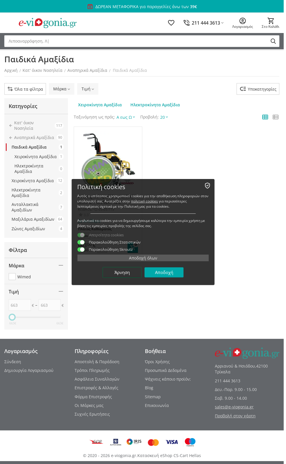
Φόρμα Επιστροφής (93, 396)
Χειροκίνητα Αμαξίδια (39, 157)
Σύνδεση (12, 361)
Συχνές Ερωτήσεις (92, 414)
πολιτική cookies (144, 201)
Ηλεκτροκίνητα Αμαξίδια (39, 168)
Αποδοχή (164, 272)
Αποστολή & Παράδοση (97, 361)
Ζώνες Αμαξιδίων (38, 229)
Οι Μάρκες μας (89, 405)
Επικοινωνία (157, 405)
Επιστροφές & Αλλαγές (96, 387)
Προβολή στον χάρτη (235, 416)
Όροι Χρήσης (157, 361)
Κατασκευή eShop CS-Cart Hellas (169, 455)
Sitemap (153, 396)
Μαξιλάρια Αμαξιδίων (38, 219)
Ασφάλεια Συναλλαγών (97, 379)
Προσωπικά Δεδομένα (166, 370)
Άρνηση (122, 272)
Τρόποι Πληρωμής (92, 370)
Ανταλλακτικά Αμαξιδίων (38, 207)
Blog (149, 387)
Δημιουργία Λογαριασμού (28, 370)
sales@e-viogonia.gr (234, 407)
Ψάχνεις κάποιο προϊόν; (168, 379)
